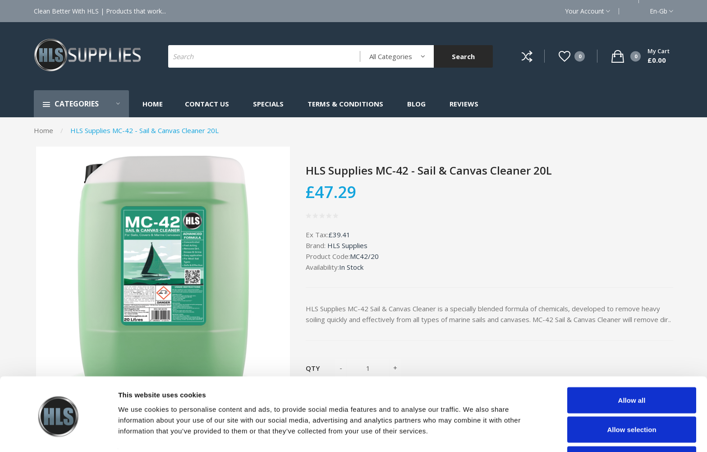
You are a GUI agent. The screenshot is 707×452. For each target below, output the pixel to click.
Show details (473, 429)
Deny (632, 428)
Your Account (587, 11)
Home (43, 130)
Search (463, 56)
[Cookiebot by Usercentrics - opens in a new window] (58, 434)
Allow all (632, 369)
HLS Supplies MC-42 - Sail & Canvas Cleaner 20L (144, 130)
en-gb (661, 11)
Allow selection (631, 398)
